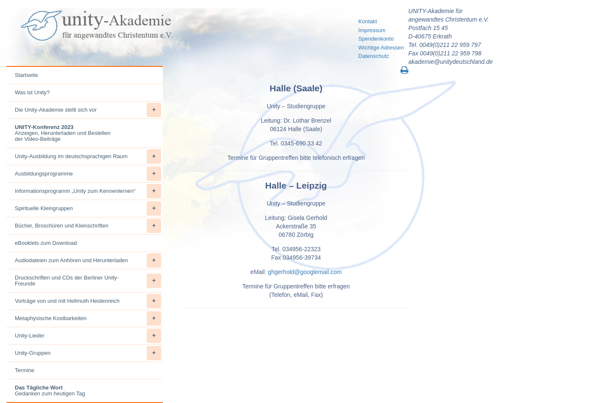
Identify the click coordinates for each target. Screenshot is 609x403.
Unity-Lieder (88, 336)
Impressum (371, 30)
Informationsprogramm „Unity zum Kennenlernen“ (88, 191)
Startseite (26, 75)
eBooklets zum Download (46, 243)
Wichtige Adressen (381, 47)
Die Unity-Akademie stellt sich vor (88, 110)
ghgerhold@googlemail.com (305, 272)
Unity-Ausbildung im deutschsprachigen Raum (88, 156)
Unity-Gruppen (88, 353)
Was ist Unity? (32, 92)
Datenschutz (373, 56)
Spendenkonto (376, 39)
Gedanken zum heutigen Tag (50, 390)
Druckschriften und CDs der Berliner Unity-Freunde (88, 281)
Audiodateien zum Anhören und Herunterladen (88, 260)
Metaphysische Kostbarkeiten (88, 318)
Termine (24, 370)
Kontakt (367, 21)
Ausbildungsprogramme (88, 174)
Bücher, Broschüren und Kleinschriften (88, 226)
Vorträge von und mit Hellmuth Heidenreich (88, 301)
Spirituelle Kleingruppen (88, 208)
